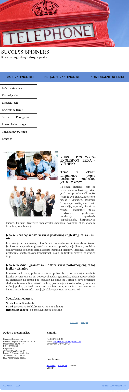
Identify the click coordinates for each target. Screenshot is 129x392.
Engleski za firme (12, 110)
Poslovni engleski (19, 77)
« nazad (74, 322)
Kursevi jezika (10, 95)
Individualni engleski (107, 77)
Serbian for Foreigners (15, 117)
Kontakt (7, 138)
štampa (84, 322)
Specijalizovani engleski (62, 77)
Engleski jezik (10, 102)
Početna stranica (12, 88)
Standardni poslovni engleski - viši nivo (35, 152)
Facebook (51, 365)
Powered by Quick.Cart (116, 391)
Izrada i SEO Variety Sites (114, 386)
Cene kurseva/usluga (14, 131)
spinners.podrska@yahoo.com (67, 341)
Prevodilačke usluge (14, 124)
